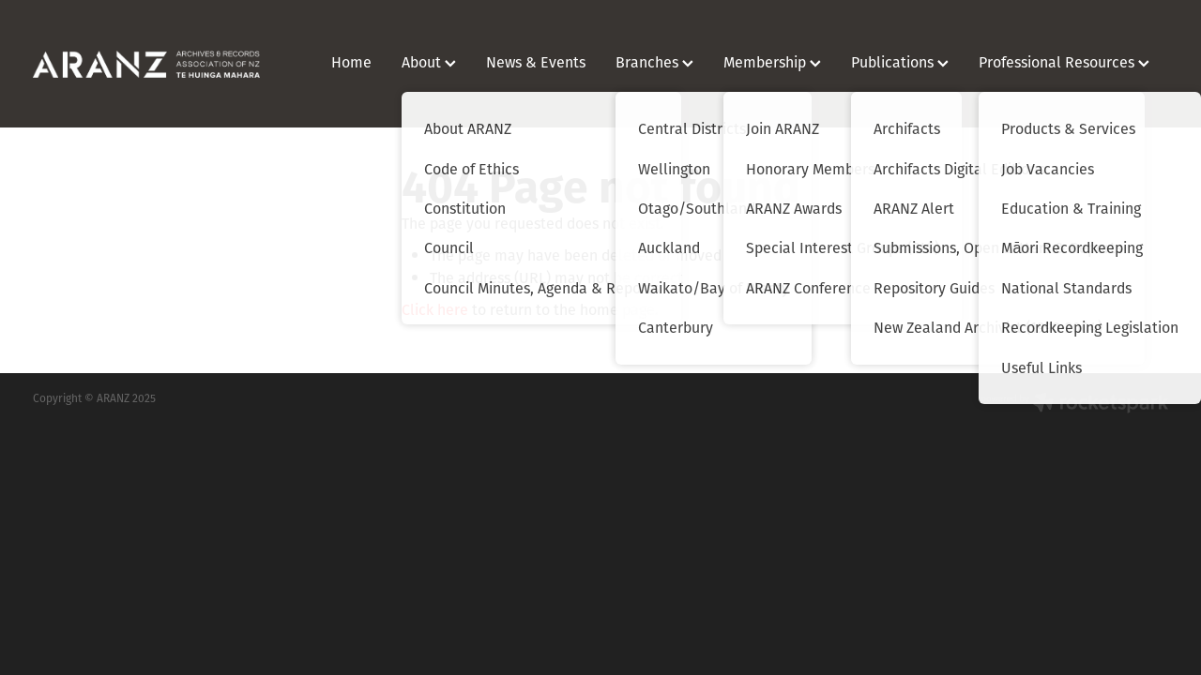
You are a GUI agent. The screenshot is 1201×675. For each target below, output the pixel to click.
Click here (435, 309)
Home (351, 62)
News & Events (535, 62)
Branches (654, 62)
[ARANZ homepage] (146, 63)
